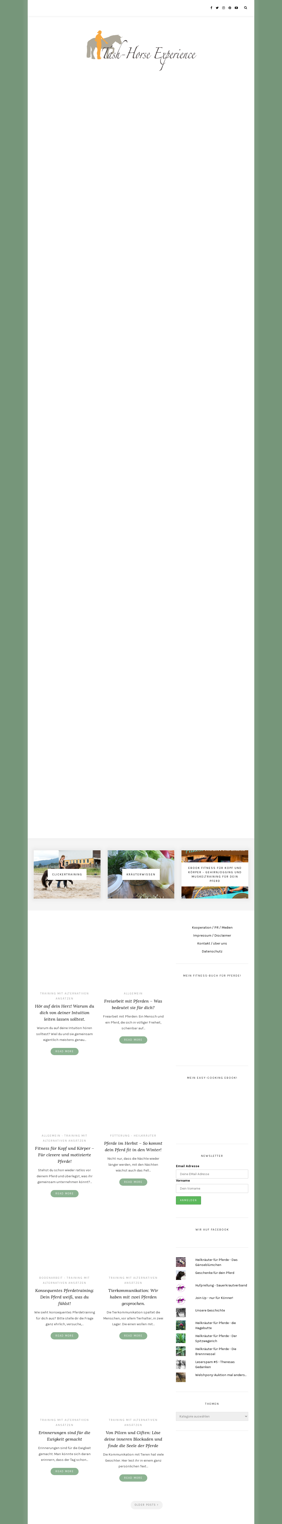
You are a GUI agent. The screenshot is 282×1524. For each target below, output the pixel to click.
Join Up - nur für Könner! (214, 1298)
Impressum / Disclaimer (212, 935)
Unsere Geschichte (210, 1310)
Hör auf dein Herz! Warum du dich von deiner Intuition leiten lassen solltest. (64, 1012)
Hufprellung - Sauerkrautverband (221, 1285)
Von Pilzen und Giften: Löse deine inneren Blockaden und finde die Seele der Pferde (133, 1439)
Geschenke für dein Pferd (214, 1273)
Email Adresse (187, 1166)
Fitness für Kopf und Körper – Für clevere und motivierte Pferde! (64, 1154)
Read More (64, 1051)
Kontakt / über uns (212, 943)
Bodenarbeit (51, 1277)
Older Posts (147, 1504)
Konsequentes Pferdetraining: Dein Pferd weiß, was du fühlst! (64, 1297)
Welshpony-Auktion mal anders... (220, 1375)
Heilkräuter (145, 1135)
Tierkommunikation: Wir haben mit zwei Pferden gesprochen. (133, 1297)
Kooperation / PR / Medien (212, 927)
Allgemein (133, 993)
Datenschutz (212, 951)
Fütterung (120, 1135)
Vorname (183, 1180)
